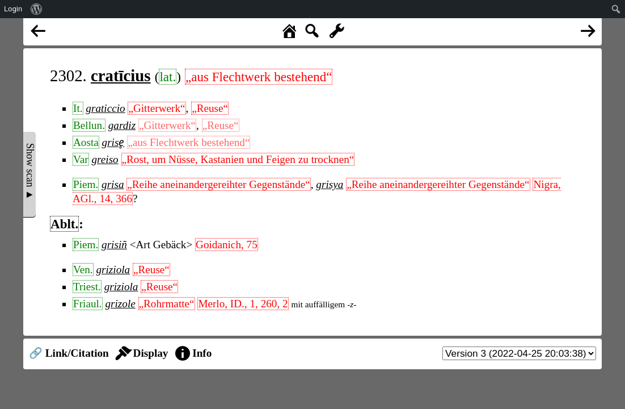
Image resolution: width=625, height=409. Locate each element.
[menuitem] (37, 9)
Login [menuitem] (13, 9)
